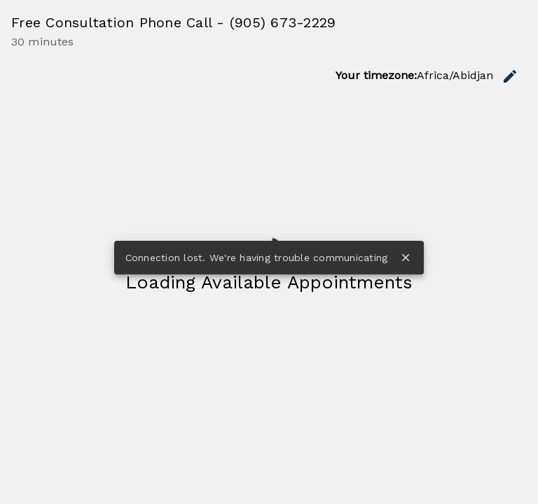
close (405, 257)
